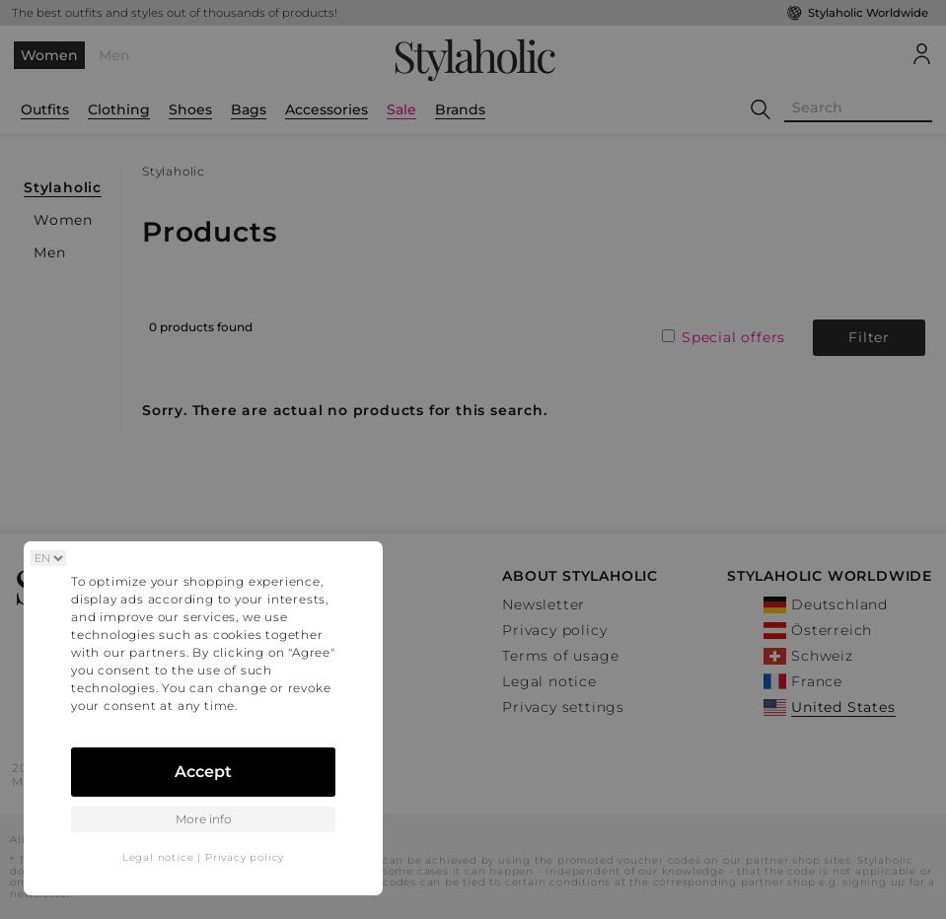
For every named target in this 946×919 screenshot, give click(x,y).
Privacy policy (244, 857)
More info (204, 819)
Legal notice (158, 857)
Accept (203, 771)
